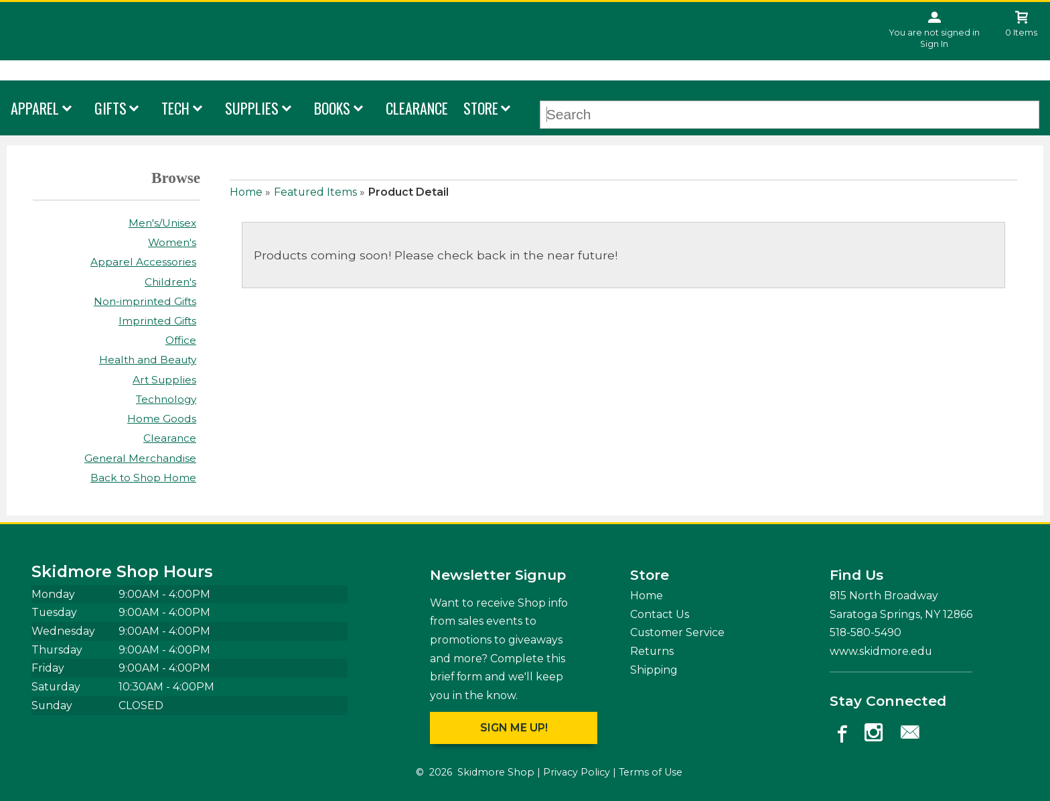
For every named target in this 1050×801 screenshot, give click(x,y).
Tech (175, 108)
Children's (170, 281)
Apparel (35, 108)
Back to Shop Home (143, 477)
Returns (652, 651)
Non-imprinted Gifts (145, 301)
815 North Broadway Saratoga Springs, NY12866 (901, 605)
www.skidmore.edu (881, 651)
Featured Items (315, 192)
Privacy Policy (576, 772)
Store (480, 108)
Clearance (417, 108)
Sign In (934, 44)
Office (180, 340)
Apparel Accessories (143, 261)
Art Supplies (164, 379)
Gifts (110, 108)
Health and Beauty (147, 359)
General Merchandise (140, 458)
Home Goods (161, 418)
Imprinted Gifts (157, 320)
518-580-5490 (865, 632)
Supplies (252, 108)
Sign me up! (514, 727)
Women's (172, 242)
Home (246, 192)
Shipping (654, 670)
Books (332, 108)
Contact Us (659, 614)
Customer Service (677, 632)
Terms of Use (650, 772)
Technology (166, 399)
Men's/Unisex (162, 223)
